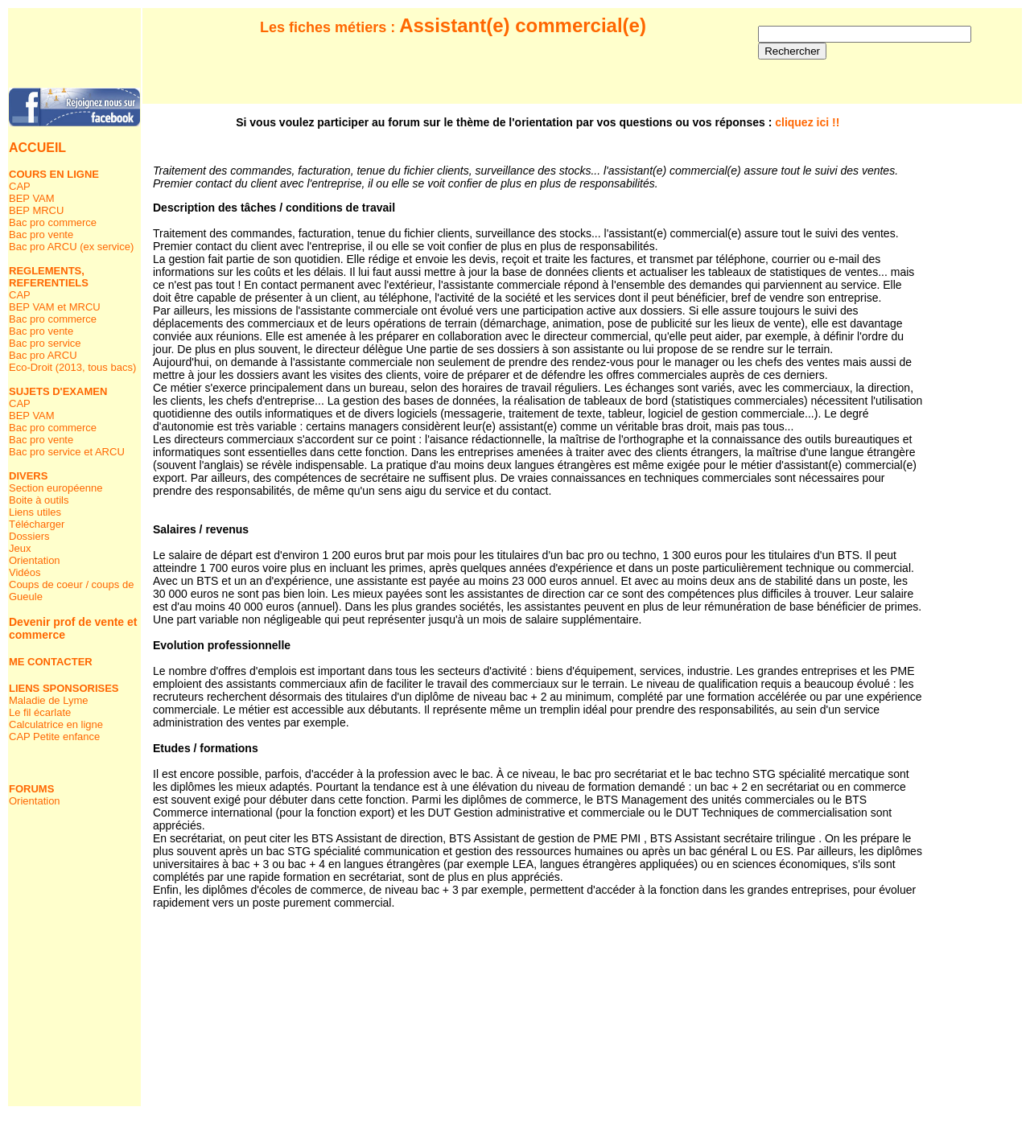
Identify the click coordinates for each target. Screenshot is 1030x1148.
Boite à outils (38, 500)
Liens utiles (35, 512)
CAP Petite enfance (54, 736)
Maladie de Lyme (49, 700)
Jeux (20, 548)
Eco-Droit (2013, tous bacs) (72, 367)
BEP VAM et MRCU (55, 307)
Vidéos (25, 572)
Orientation (34, 560)
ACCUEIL (37, 147)
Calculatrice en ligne (56, 724)
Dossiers (29, 536)
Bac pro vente (41, 234)
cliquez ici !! (807, 122)
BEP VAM (32, 198)
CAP (20, 186)
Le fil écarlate (40, 712)
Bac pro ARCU (43, 355)
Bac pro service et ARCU (67, 452)
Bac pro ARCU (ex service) (71, 247)
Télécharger (36, 524)
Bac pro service (45, 343)
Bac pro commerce (53, 222)
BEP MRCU (36, 210)
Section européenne (55, 488)
